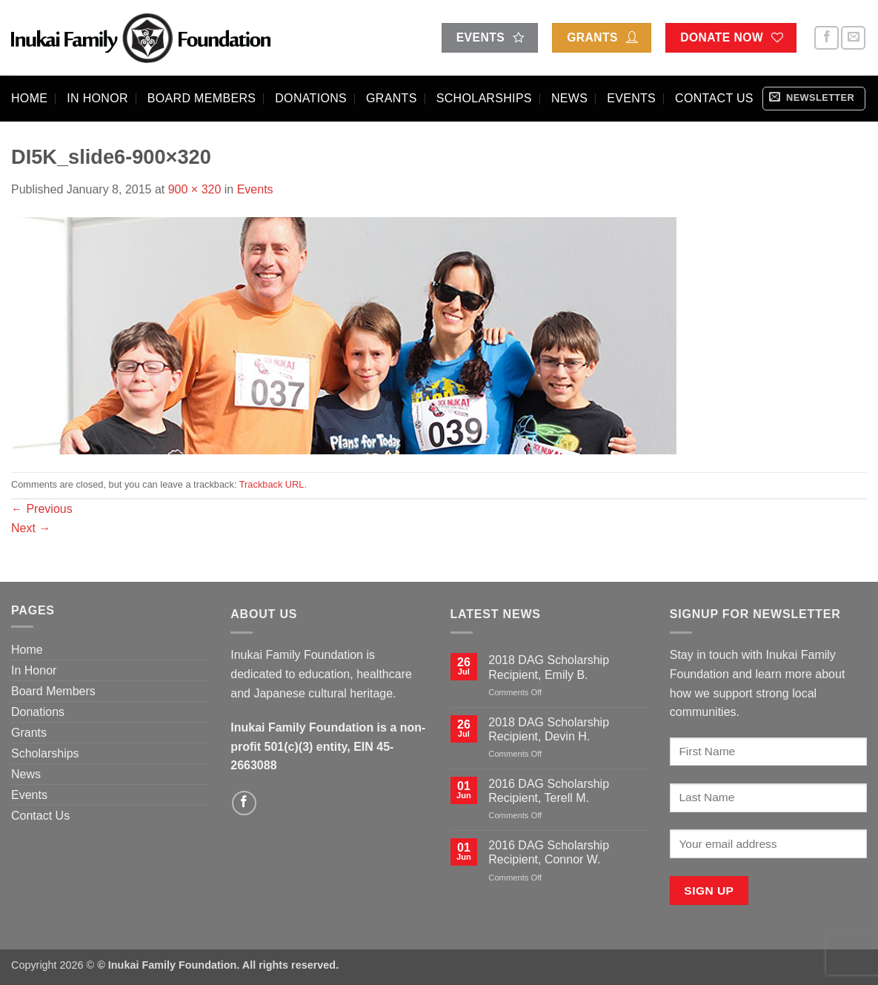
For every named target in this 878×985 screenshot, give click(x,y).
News (569, 98)
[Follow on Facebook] (826, 38)
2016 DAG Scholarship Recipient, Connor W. (548, 852)
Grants (391, 98)
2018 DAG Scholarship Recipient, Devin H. (548, 729)
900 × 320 (195, 189)
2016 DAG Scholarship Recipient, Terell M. (548, 790)
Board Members (201, 98)
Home (29, 98)
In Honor (97, 98)
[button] (814, 98)
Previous (42, 509)
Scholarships (484, 98)
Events (631, 98)
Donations (311, 98)
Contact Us (714, 98)
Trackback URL (272, 484)
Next (30, 528)
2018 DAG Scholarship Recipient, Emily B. (548, 667)
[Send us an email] (853, 38)
